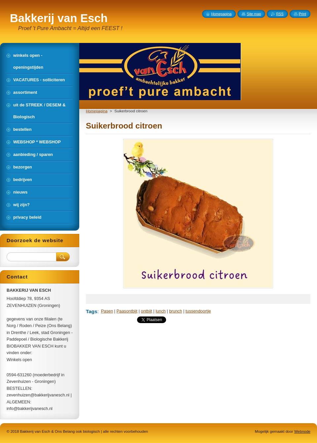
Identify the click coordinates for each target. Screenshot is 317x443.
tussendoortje (198, 311)
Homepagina (96, 111)
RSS (279, 14)
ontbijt (146, 311)
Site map (254, 14)
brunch (175, 311)
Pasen (107, 311)
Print (302, 14)
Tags (91, 311)
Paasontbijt (127, 311)
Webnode (302, 431)
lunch (161, 311)
